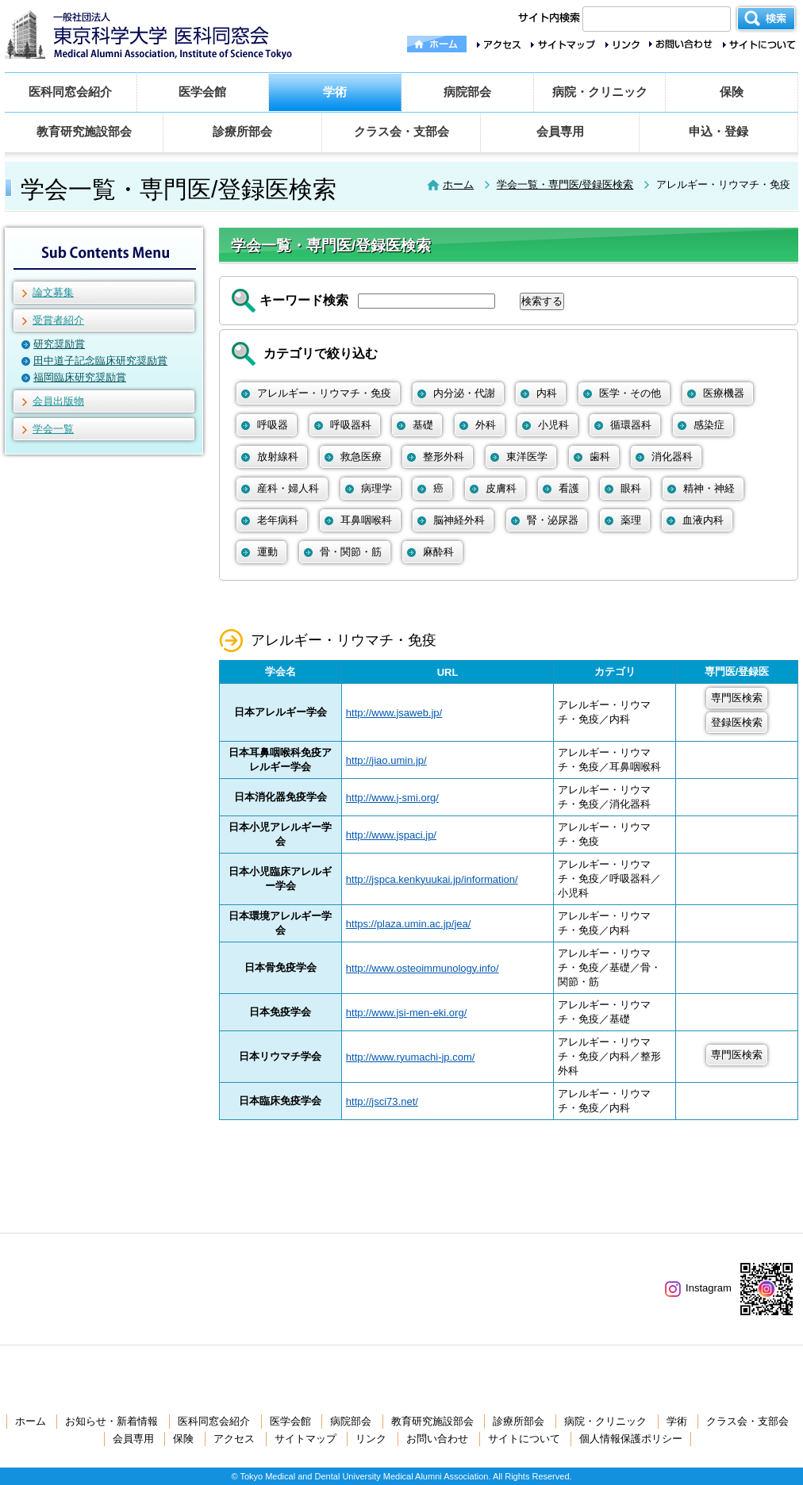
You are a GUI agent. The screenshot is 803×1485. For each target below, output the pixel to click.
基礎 (423, 425)
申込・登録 (718, 131)
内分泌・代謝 (464, 393)
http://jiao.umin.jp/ (386, 760)
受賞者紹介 (58, 320)
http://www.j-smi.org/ (392, 798)
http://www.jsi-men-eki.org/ (406, 1013)
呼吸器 (272, 425)
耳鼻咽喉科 (366, 520)
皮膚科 (501, 488)
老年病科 (277, 520)
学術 (335, 91)
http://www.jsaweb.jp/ (394, 713)
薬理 (630, 520)
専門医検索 (737, 698)
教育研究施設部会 (84, 131)
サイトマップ (305, 1439)
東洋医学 (527, 456)
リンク (370, 1439)
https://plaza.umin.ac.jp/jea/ (408, 924)
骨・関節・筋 (351, 552)
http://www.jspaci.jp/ (391, 835)
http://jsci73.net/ (382, 1101)
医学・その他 (630, 393)
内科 (546, 393)
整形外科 (443, 456)
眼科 (630, 488)
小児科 (553, 425)
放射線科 (277, 456)
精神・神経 (709, 488)
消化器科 (672, 456)
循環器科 (630, 425)
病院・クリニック (599, 91)
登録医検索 (737, 722)
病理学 (376, 488)
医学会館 (202, 91)
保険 (731, 91)
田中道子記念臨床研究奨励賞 (100, 360)
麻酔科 (438, 552)
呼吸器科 (350, 425)
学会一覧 (53, 429)
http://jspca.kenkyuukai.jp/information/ (432, 879)
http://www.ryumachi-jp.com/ (410, 1057)
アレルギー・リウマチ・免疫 (324, 393)
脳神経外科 (459, 520)
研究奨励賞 (59, 344)
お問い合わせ (437, 1439)
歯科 (600, 456)
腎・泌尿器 (552, 520)
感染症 (709, 425)
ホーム (458, 184)
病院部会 (467, 91)
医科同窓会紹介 (70, 91)
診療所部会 (242, 131)
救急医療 (361, 456)
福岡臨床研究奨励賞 (79, 377)
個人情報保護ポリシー (630, 1439)
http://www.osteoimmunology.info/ (422, 968)
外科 (485, 425)
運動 (267, 552)
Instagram (698, 1288)
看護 (569, 488)
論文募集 (53, 292)
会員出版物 (58, 401)
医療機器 (723, 393)
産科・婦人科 (288, 488)
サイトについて (524, 1439)
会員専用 (560, 131)
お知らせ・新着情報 (111, 1421)
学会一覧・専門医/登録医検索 (565, 184)
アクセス (234, 1439)
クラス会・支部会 (401, 131)
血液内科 (703, 520)
